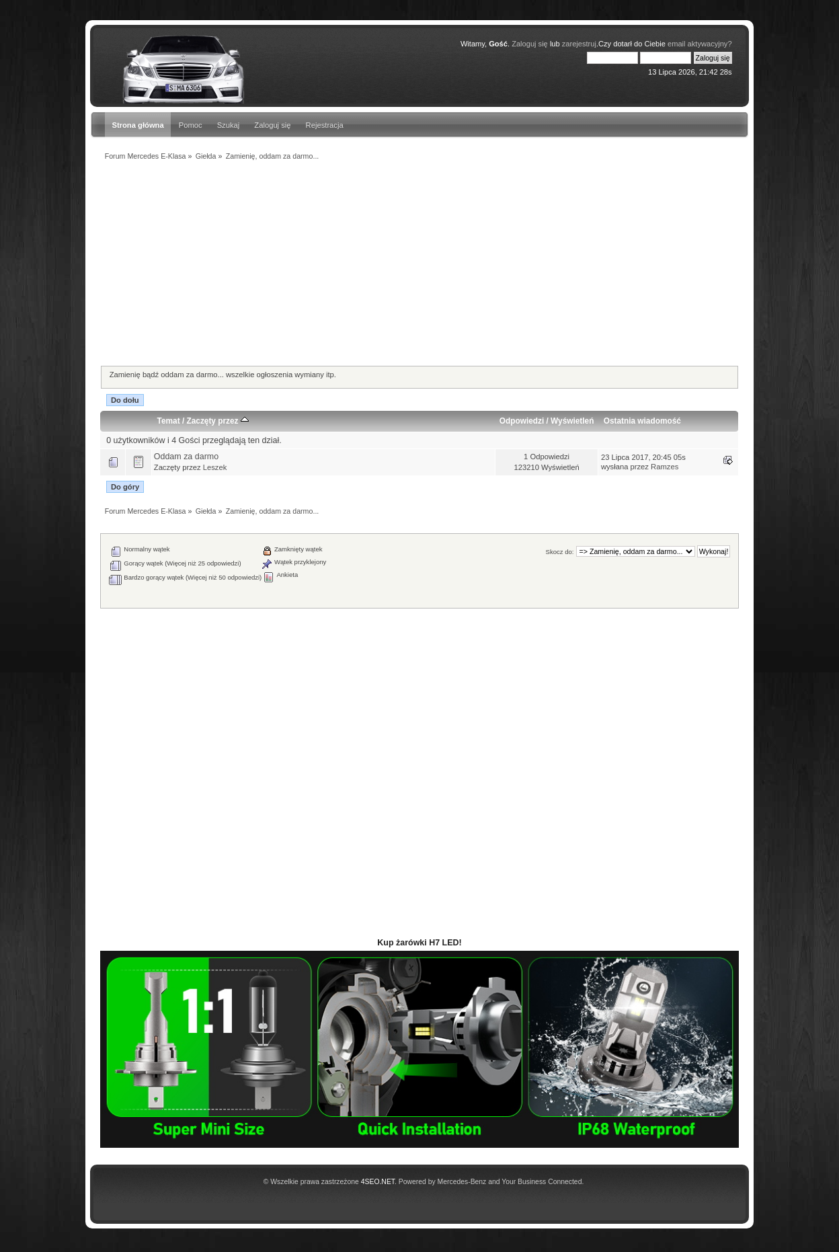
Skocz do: (560, 551)
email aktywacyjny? (700, 44)
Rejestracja (325, 125)
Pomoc (190, 125)
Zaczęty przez (217, 421)
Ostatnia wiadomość (642, 421)
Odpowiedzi (522, 421)
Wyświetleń (572, 421)
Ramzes (664, 467)
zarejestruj (579, 44)
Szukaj (228, 125)
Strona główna (137, 125)
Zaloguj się (272, 125)
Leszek (215, 467)
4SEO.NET (378, 1181)
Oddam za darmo (186, 456)
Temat (168, 421)
